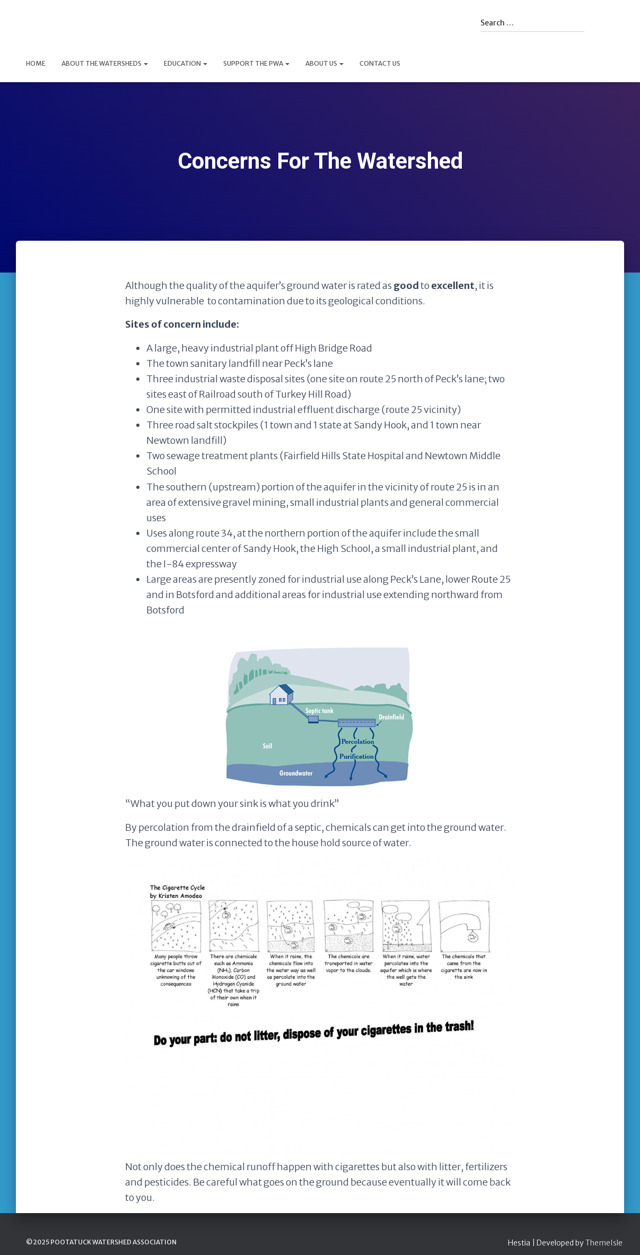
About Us (324, 63)
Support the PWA (256, 63)
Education (185, 63)
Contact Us (380, 63)
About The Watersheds (105, 63)
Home (36, 63)
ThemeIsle (604, 1243)
